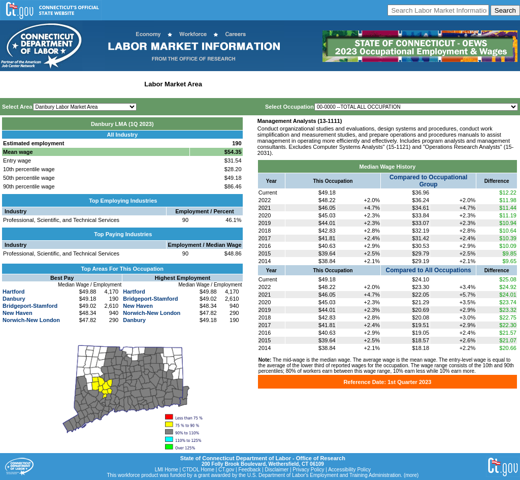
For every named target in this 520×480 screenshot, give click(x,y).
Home (12, 84)
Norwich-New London (31, 320)
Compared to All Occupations (428, 270)
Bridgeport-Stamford (30, 306)
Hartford (13, 292)
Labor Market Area (173, 84)
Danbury (14, 299)
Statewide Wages (52, 84)
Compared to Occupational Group (428, 181)
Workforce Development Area (251, 84)
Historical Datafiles (328, 84)
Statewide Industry (111, 84)
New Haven (17, 313)
